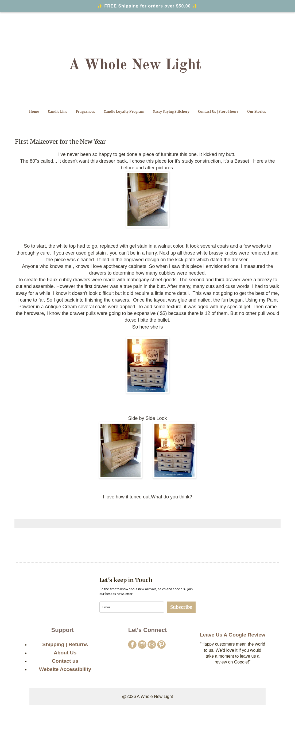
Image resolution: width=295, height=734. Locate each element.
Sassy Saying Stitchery (171, 112)
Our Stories (256, 112)
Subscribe (181, 607)
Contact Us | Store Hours (218, 112)
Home (34, 112)
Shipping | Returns (65, 644)
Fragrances (85, 112)
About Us (65, 652)
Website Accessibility (65, 669)
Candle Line (57, 112)
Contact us (65, 661)
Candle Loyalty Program (124, 112)
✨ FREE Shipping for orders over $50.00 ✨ (147, 6)
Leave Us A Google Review (232, 635)
